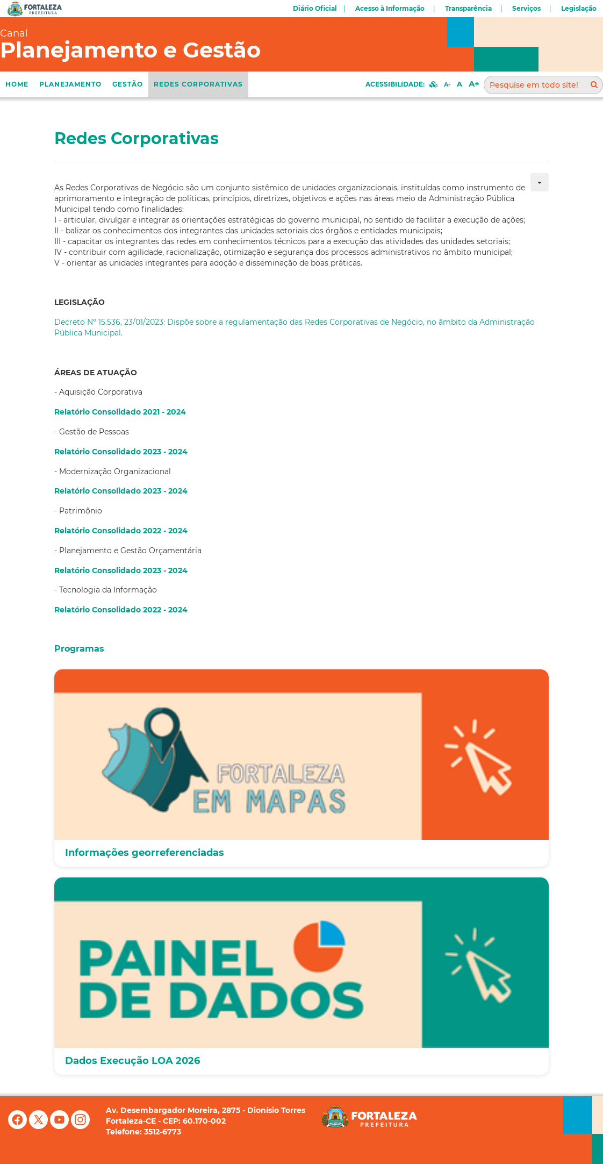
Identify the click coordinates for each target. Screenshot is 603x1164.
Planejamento (70, 84)
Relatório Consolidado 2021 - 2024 (120, 412)
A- (447, 84)
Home (16, 84)
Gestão (127, 84)
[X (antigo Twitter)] (39, 1126)
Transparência (468, 8)
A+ (474, 83)
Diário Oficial (315, 8)
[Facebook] (18, 1126)
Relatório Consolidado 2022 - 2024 (121, 530)
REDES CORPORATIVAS (198, 84)
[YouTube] (60, 1126)
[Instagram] (80, 1126)
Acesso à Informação (390, 8)
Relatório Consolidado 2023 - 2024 (121, 451)
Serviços (526, 8)
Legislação (579, 8)
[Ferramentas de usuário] (539, 182)
